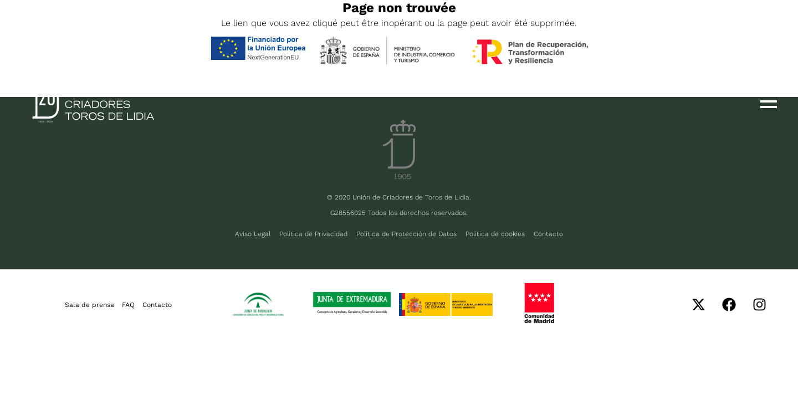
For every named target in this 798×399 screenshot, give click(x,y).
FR (115, 29)
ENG (83, 29)
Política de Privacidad (313, 234)
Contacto (548, 234)
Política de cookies (495, 234)
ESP (48, 29)
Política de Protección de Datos (406, 234)
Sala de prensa (89, 304)
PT (143, 29)
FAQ (128, 304)
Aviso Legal (252, 234)
